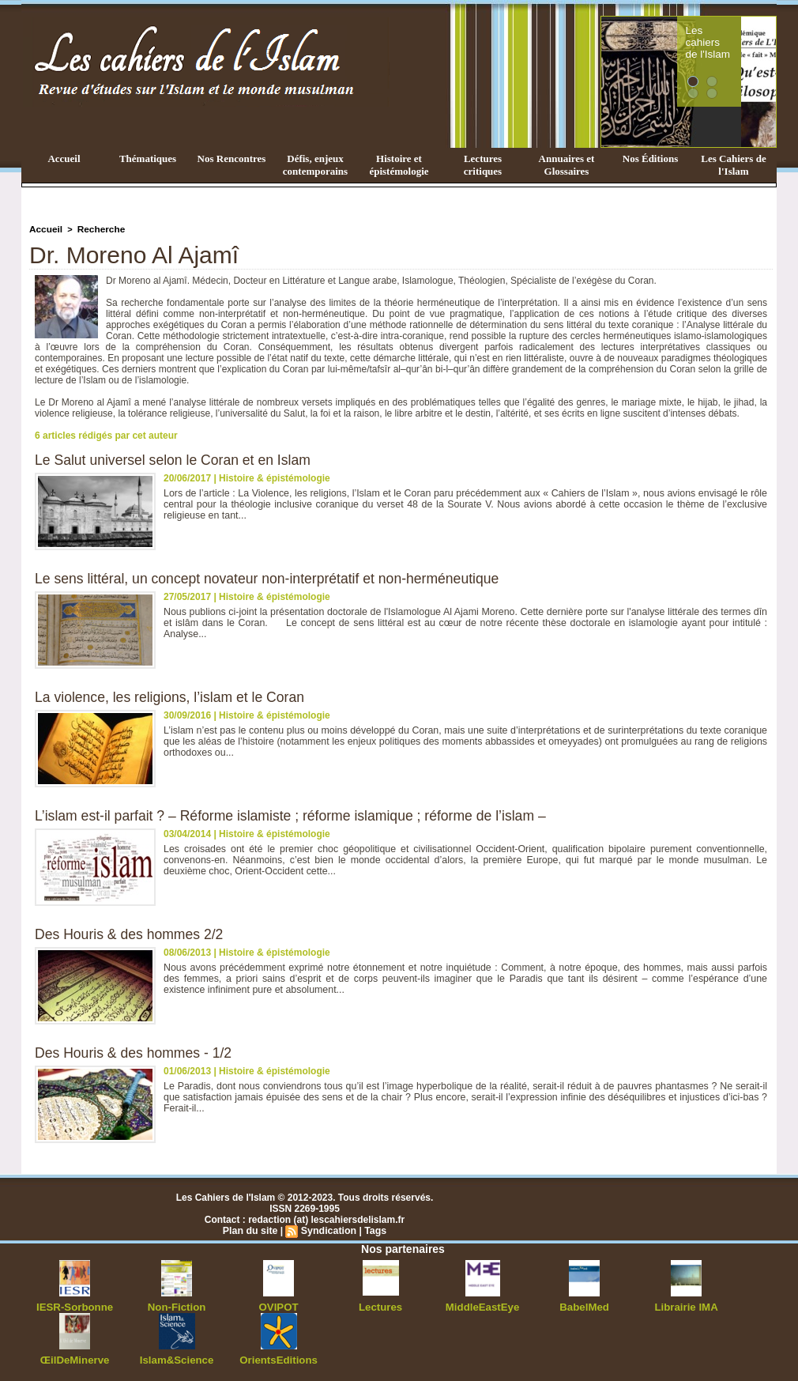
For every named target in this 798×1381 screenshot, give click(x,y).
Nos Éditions (650, 158)
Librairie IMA (686, 1305)
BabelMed (584, 1305)
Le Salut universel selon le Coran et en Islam (176, 458)
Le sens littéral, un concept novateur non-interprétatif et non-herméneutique (272, 577)
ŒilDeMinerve (74, 1357)
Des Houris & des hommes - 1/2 (135, 1051)
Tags (373, 1229)
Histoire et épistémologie (398, 165)
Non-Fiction (176, 1305)
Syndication (328, 1229)
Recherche (97, 228)
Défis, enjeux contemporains (315, 165)
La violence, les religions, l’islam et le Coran (173, 696)
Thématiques (147, 158)
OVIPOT (278, 1305)
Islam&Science (176, 1357)
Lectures (381, 1305)
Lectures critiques (483, 165)
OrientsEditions (278, 1357)
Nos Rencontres (232, 158)
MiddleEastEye (482, 1305)
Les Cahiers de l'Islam (733, 165)
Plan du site (251, 1229)
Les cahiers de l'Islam (737, 34)
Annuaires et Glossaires (567, 165)
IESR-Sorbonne (75, 1305)
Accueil (63, 158)
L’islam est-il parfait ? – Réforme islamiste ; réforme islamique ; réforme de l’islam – (296, 814)
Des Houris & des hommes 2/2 (131, 933)
